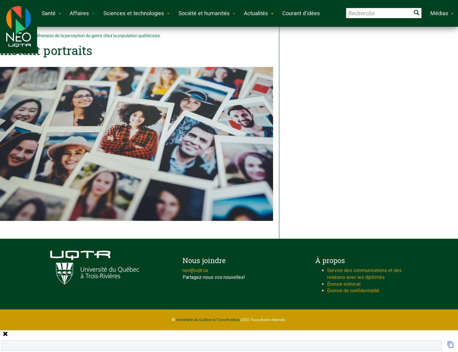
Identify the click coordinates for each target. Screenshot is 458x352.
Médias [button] (442, 13)
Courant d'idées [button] (301, 13)
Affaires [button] (82, 13)
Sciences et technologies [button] (136, 13)
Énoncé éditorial (343, 284)
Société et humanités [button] (206, 13)
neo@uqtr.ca (195, 270)
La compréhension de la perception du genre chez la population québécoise (89, 35)
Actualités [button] (258, 13)
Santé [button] (51, 13)
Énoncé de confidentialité (353, 290)
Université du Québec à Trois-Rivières (208, 320)
